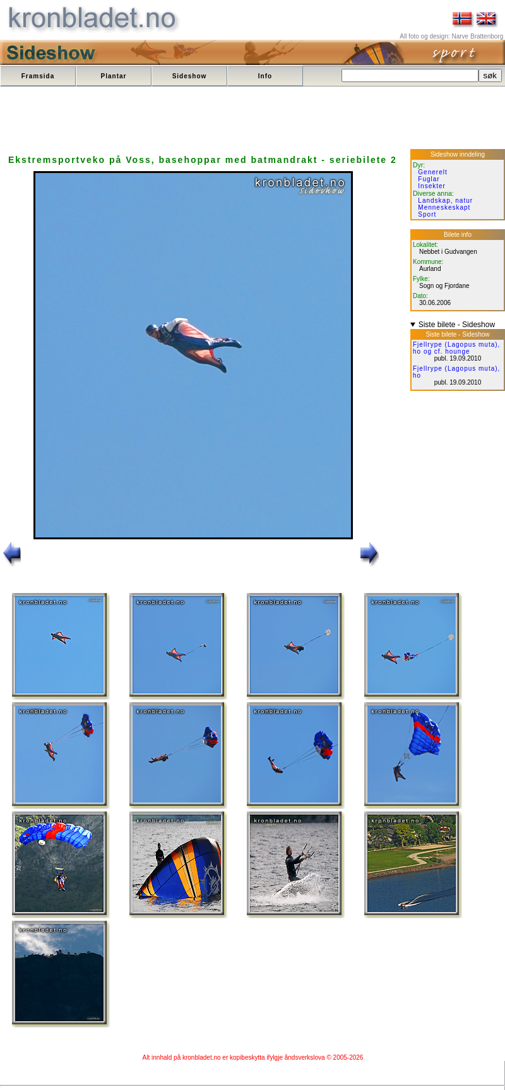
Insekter (432, 186)
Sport (427, 214)
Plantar (114, 76)
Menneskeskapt (444, 207)
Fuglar (428, 179)
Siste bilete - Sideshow (457, 324)
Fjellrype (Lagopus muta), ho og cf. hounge (456, 348)
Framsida (37, 76)
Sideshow (189, 76)
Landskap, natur (445, 200)
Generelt (432, 172)
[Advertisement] (231, 118)
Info (265, 76)
